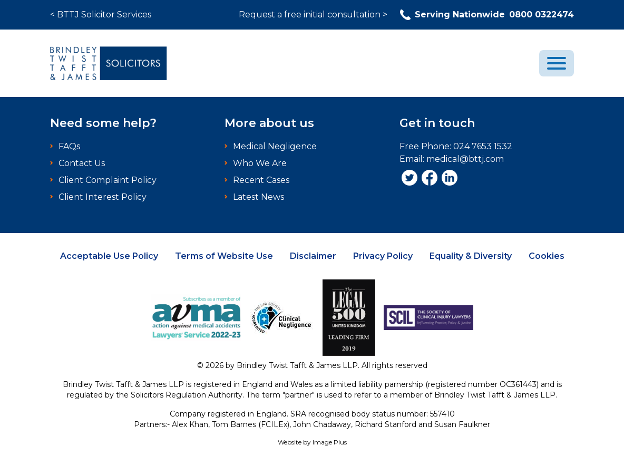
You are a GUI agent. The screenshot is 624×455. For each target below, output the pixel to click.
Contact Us (81, 163)
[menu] (556, 63)
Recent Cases (261, 180)
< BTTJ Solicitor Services (100, 14)
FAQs (69, 146)
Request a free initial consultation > (313, 14)
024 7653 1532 (482, 146)
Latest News (258, 197)
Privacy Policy (383, 256)
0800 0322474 (487, 14)
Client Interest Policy (102, 197)
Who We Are (260, 163)
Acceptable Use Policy (109, 256)
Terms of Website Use (224, 256)
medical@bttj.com (465, 159)
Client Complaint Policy (107, 180)
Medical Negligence (275, 146)
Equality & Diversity (471, 256)
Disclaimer (313, 256)
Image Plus (330, 442)
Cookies (546, 256)
